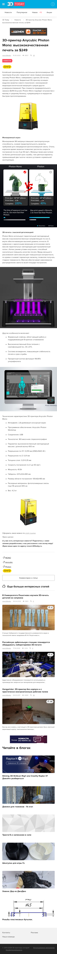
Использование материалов (44, 948)
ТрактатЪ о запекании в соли (16, 835)
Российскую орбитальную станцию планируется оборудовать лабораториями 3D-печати (26, 643)
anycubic (9, 562)
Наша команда (8, 937)
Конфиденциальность (14, 950)
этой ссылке (30, 533)
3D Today (5, 20)
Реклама (14, 32)
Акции (49, 12)
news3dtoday (6, 55)
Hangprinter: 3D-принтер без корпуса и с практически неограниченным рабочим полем (25, 690)
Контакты (6, 932)
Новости (8, 12)
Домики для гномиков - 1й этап (17, 806)
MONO (8, 558)
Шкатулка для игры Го (13, 863)
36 (34, 695)
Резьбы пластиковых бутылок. (17, 919)
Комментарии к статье (28, 578)
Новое (37, 12)
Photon (8, 567)
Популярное (22, 12)
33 (34, 55)
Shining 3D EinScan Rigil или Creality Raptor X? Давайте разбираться (25, 777)
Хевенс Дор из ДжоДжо (14, 891)
